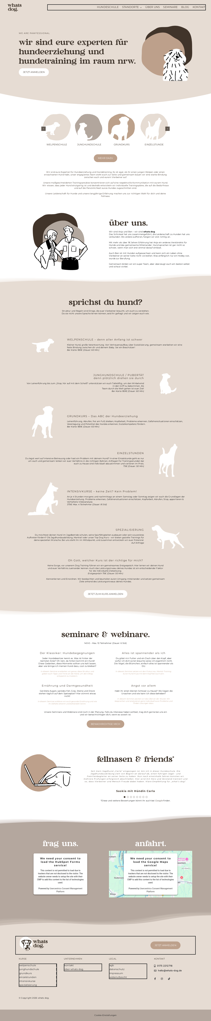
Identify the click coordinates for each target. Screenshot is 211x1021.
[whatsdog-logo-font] (14, 4)
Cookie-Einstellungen (105, 1015)
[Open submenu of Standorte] (140, 7)
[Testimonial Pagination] (124, 797)
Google (159, 800)
